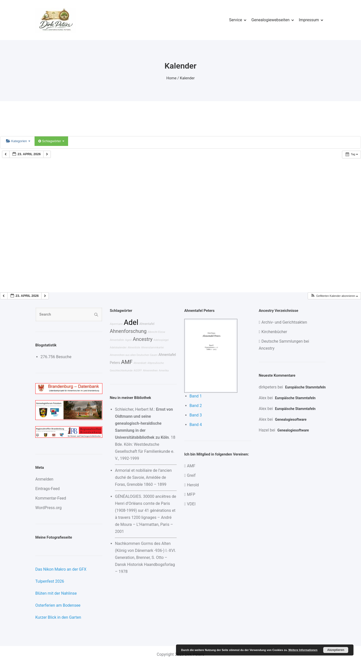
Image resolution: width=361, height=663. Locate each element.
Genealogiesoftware (291, 419)
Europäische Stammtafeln (305, 387)
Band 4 (196, 424)
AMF (126, 362)
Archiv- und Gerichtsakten (284, 322)
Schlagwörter (51, 141)
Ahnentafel (146, 324)
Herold (193, 485)
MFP (191, 494)
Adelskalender (118, 347)
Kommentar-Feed (50, 498)
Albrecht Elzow (156, 332)
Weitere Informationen (302, 649)
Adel (131, 322)
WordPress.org (48, 507)
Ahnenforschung (128, 331)
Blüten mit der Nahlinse (56, 593)
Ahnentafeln (117, 340)
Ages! (128, 340)
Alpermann (116, 324)
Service (235, 20)
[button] (334, 296)
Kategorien (18, 141)
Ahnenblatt (139, 363)
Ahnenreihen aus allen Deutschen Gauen (134, 355)
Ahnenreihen (150, 370)
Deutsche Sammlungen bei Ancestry (284, 345)
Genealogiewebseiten (270, 20)
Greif (191, 475)
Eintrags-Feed (47, 488)
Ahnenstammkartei (152, 347)
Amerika (163, 370)
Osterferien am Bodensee (57, 605)
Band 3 (196, 415)
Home (171, 78)
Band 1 (196, 396)
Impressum (309, 20)
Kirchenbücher (274, 331)
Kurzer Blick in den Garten (58, 617)
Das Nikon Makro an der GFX (60, 569)
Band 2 (196, 405)
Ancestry (142, 339)
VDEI (191, 504)
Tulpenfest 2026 (49, 581)
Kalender (187, 78)
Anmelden (44, 479)
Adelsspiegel (161, 340)
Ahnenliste (134, 347)
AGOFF (138, 370)
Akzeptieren (335, 650)
